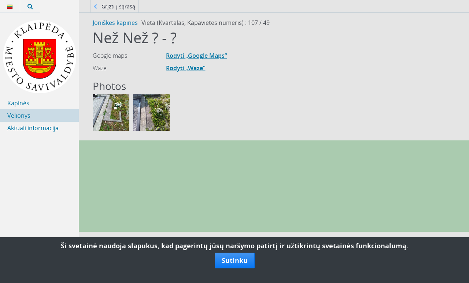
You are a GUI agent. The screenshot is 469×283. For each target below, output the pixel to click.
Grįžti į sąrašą (114, 6)
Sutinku (235, 260)
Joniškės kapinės (115, 23)
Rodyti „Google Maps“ (196, 56)
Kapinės (18, 103)
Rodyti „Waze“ (185, 68)
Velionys (18, 116)
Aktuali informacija (33, 128)
